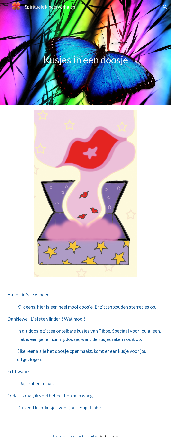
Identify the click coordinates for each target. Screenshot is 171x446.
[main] (85, 52)
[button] (6, 6)
